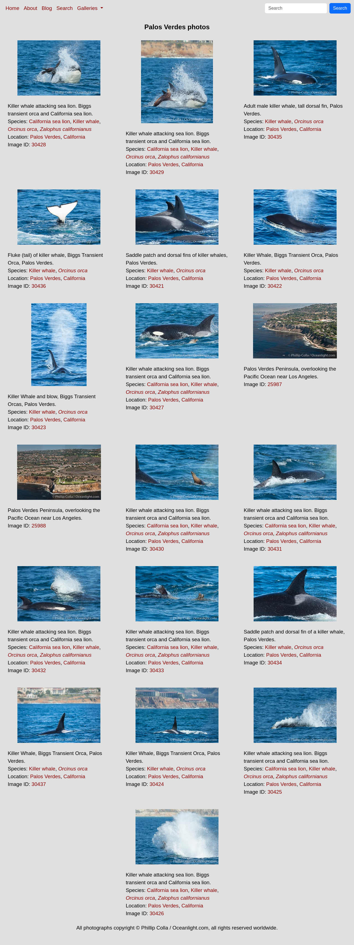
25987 (274, 384)
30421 (157, 286)
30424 (157, 784)
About (30, 8)
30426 (157, 913)
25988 (39, 526)
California (74, 137)
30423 (39, 427)
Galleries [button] (88, 8)
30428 (39, 144)
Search (64, 8)
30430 (157, 549)
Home (12, 8)
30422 (274, 286)
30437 (39, 784)
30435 (274, 137)
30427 (157, 407)
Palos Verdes (45, 137)
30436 (39, 286)
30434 (274, 663)
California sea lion (49, 121)
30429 (157, 172)
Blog (47, 8)
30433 (157, 670)
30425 (274, 792)
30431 (274, 549)
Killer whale (86, 121)
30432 (39, 670)
